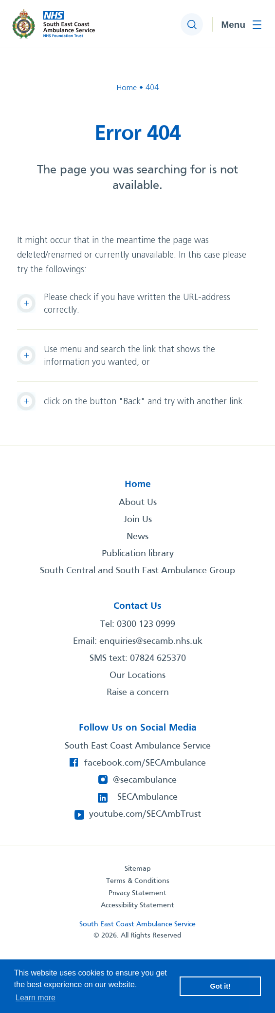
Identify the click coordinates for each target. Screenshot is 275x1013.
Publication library (138, 553)
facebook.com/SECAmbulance (145, 763)
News (137, 536)
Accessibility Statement (137, 905)
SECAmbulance (147, 797)
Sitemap (138, 868)
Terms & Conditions (137, 881)
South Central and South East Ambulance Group (137, 570)
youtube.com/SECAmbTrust (145, 814)
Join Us (138, 519)
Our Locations (137, 675)
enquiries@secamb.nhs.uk (150, 641)
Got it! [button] (220, 986)
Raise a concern (138, 692)
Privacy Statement (137, 893)
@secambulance (145, 780)
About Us (138, 502)
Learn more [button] (35, 998)
